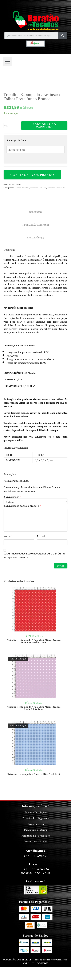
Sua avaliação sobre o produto (22, 506)
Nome (8, 536)
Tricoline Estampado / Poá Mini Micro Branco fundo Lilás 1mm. (34, 708)
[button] (7, 61)
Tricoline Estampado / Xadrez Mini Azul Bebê (34, 774)
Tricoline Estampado (56, 187)
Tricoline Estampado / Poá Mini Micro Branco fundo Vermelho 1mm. (34, 641)
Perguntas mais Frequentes (35, 835)
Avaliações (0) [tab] (35, 237)
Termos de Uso (35, 824)
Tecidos (17, 187)
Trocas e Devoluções (35, 812)
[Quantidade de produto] (6, 125)
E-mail (41, 536)
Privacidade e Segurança (35, 818)
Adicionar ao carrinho (44, 125)
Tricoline (25, 187)
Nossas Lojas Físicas (35, 841)
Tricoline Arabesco (38, 187)
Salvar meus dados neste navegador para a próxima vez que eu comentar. (34, 555)
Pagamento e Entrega (35, 830)
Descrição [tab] (35, 212)
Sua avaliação (12, 497)
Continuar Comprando (32, 174)
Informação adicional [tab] (35, 224)
